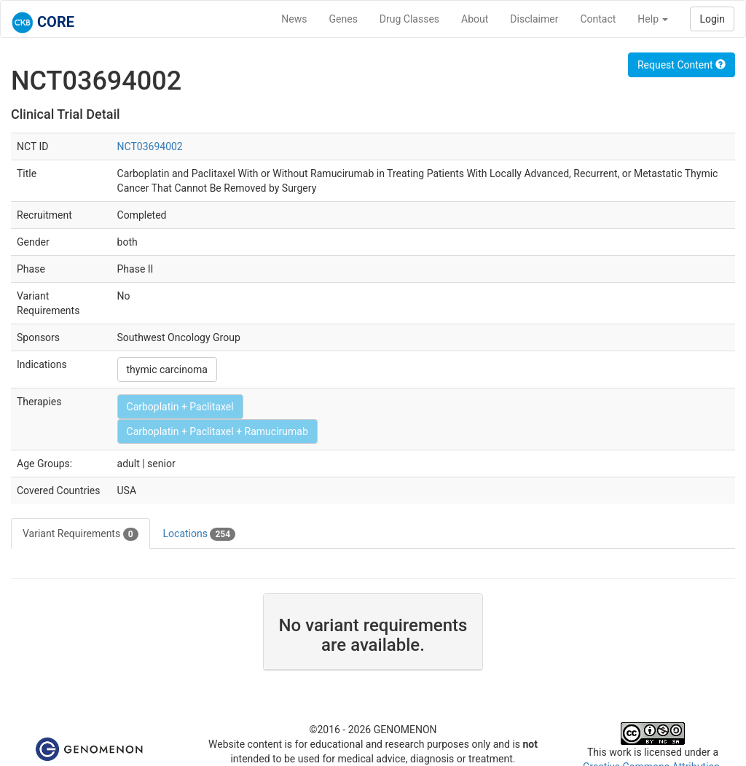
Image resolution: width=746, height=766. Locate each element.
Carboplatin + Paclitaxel (180, 407)
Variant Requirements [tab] (80, 534)
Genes (343, 19)
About (474, 19)
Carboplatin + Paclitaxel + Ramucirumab (217, 431)
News (294, 19)
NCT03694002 (150, 146)
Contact (598, 19)
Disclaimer (534, 19)
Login (712, 19)
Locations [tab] (199, 534)
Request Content (681, 65)
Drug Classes (409, 19)
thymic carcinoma (167, 369)
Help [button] (652, 19)
